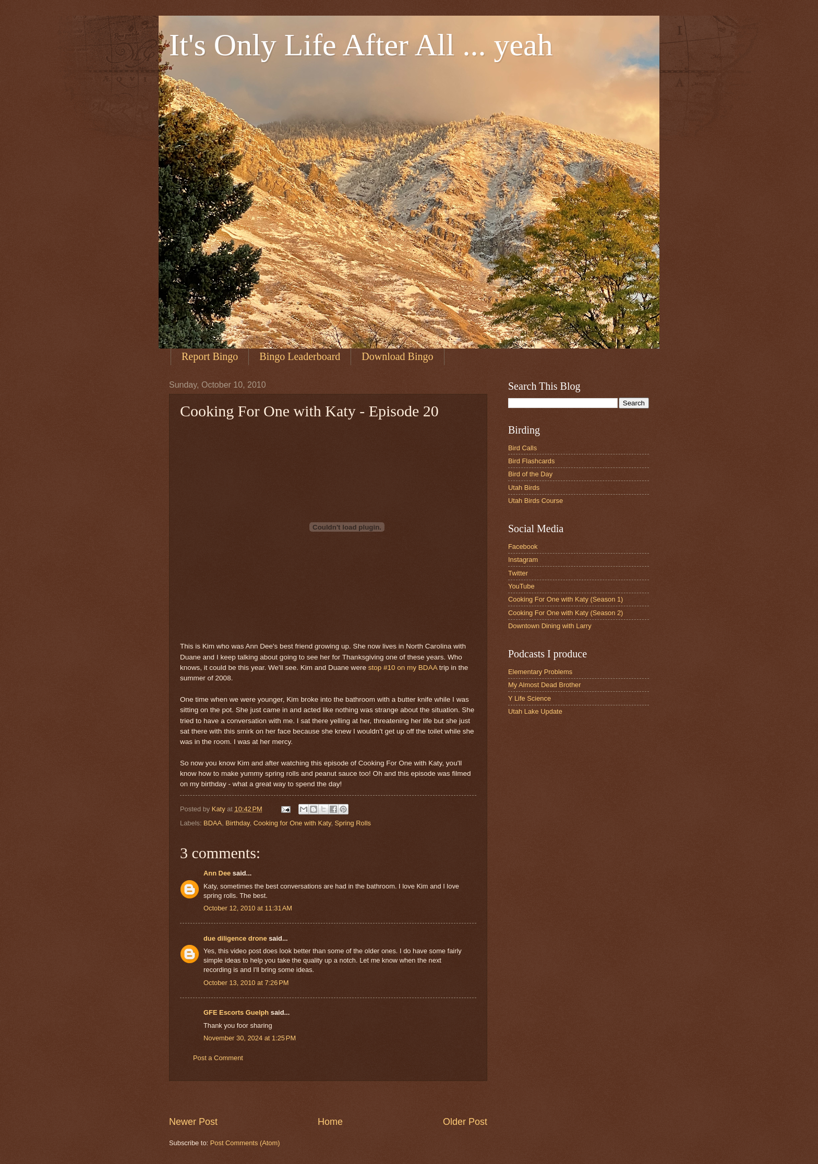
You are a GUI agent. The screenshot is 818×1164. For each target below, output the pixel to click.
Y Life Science (529, 698)
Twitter (518, 573)
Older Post (465, 1122)
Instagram (523, 559)
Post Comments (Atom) (245, 1143)
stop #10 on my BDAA (402, 667)
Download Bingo (397, 356)
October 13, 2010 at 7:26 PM (246, 983)
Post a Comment (218, 1058)
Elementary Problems (540, 672)
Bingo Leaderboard (299, 356)
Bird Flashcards (531, 461)
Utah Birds (523, 487)
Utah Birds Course (535, 501)
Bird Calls (522, 448)
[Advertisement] (359, 1098)
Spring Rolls (353, 823)
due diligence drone (235, 938)
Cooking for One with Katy (292, 823)
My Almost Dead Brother (544, 685)
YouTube (521, 586)
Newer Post (193, 1122)
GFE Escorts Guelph (236, 1012)
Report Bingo (210, 356)
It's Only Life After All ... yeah (361, 45)
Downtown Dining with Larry (550, 626)
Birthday (237, 823)
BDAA (212, 823)
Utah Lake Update (535, 711)
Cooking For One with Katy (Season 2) (565, 613)
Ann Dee (217, 873)
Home (330, 1122)
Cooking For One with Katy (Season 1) (565, 599)
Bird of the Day (530, 474)
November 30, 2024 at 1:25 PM (249, 1038)
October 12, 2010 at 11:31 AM (247, 908)
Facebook (523, 546)
